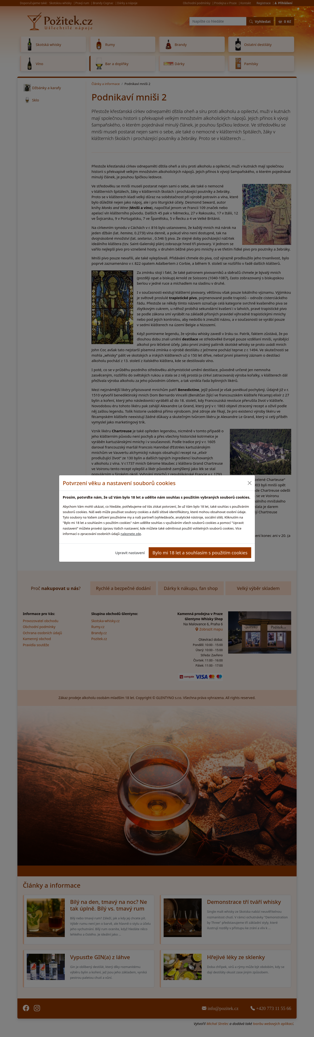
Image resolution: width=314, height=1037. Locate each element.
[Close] (249, 483)
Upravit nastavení (130, 552)
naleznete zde (130, 534)
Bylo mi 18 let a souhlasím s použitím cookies (200, 552)
